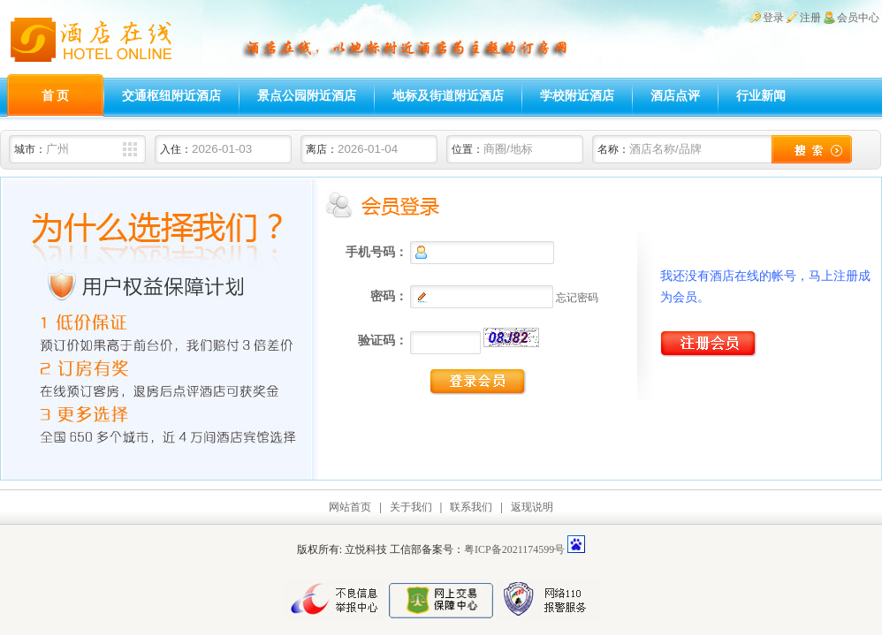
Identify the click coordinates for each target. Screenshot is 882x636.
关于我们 (411, 507)
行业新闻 (761, 95)
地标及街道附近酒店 (448, 95)
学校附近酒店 (577, 95)
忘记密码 (577, 298)
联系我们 (471, 507)
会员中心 (858, 17)
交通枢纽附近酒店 (171, 95)
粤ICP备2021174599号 (514, 549)
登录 (773, 17)
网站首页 (350, 507)
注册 (810, 17)
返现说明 (532, 507)
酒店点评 (675, 95)
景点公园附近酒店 (306, 95)
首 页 (56, 95)
